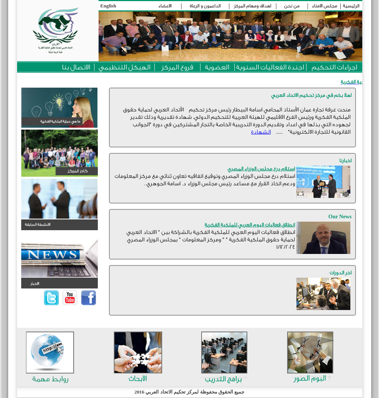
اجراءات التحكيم (334, 67)
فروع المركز (177, 67)
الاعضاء (164, 6)
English (108, 6)
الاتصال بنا (76, 67)
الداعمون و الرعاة (205, 6)
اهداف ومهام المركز (252, 6)
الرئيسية (351, 6)
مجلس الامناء (324, 6)
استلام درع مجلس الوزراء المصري (261, 169)
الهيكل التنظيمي (124, 67)
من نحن (291, 6)
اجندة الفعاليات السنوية (270, 67)
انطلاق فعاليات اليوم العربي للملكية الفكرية (250, 225)
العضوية (217, 67)
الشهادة (261, 132)
